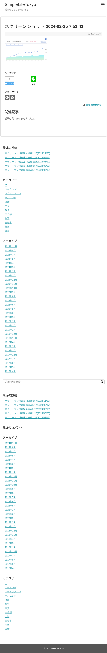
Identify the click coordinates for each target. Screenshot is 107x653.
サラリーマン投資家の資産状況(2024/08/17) (27, 157)
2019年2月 (10, 325)
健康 (7, 202)
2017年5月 (10, 367)
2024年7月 (10, 255)
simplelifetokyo (93, 105)
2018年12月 (11, 334)
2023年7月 (10, 300)
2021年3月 (10, 317)
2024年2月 (10, 271)
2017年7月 (10, 359)
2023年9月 (10, 292)
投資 (7, 210)
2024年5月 (10, 259)
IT (6, 185)
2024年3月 (10, 267)
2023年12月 (11, 280)
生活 (7, 218)
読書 (7, 231)
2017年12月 (11, 355)
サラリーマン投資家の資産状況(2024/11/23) (27, 153)
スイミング (10, 189)
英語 (7, 227)
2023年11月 (11, 284)
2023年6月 (10, 305)
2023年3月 (10, 313)
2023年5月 (10, 309)
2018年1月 (10, 350)
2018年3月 (10, 346)
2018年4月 (10, 342)
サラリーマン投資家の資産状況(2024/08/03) (27, 166)
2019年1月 (10, 330)
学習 (7, 206)
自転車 (8, 222)
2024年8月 (10, 250)
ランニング (10, 197)
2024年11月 (11, 246)
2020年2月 (10, 321)
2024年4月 (10, 263)
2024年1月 (10, 275)
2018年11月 (11, 338)
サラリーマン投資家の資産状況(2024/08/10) (27, 161)
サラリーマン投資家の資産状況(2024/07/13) (27, 170)
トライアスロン (13, 193)
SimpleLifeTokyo (20, 4)
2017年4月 (10, 371)
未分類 (8, 214)
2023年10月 (11, 288)
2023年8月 (10, 296)
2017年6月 (10, 363)
